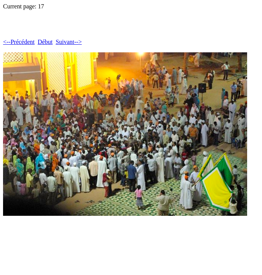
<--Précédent (19, 42)
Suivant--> (69, 42)
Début (45, 42)
